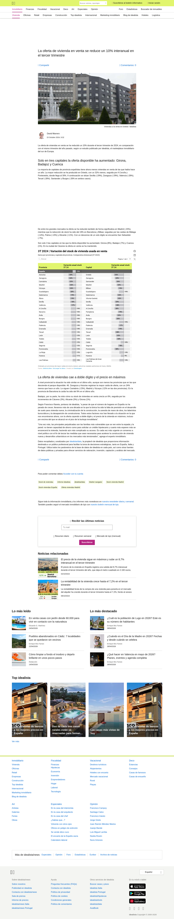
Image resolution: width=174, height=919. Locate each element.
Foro (121, 9)
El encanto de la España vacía (64, 836)
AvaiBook (94, 908)
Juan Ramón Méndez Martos (103, 824)
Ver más (15, 741)
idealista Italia (96, 888)
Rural (92, 781)
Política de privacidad (60, 892)
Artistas (15, 808)
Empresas (47, 15)
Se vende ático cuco (60, 832)
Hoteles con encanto (99, 773)
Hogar (53, 783)
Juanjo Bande (96, 828)
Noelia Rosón (96, 836)
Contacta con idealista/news (24, 892)
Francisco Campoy (98, 808)
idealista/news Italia (20, 904)
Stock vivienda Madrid (115, 482)
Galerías (15, 812)
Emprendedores (58, 779)
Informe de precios (20, 900)
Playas (93, 785)
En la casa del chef (59, 816)
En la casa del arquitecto (62, 812)
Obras (14, 820)
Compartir (44, 65)
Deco (65, 9)
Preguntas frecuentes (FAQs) (64, 884)
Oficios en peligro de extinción (64, 828)
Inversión (55, 775)
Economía (55, 771)
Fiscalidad (42, 9)
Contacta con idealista (61, 888)
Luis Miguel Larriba (98, 832)
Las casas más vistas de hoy (105, 731)
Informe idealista (63, 482)
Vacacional (55, 9)
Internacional (91, 15)
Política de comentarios (61, 904)
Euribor (93, 855)
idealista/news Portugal (22, 908)
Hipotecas (55, 767)
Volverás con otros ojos (61, 824)
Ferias (14, 816)
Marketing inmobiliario (110, 15)
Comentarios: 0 (128, 65)
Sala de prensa (18, 896)
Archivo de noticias (108, 855)
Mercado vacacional (99, 777)
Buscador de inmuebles (151, 9)
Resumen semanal (83, 536)
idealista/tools (96, 900)
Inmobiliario (17, 9)
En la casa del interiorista (62, 808)
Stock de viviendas (46, 482)
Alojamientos (96, 769)
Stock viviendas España (48, 487)
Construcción (61, 15)
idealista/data (75, 441)
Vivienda (16, 15)
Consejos (133, 769)
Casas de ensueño (137, 777)
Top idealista (76, 15)
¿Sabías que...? (58, 820)
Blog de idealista (130, 15)
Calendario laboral (59, 840)
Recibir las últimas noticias (88, 521)
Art (73, 9)
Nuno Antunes (96, 840)
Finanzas (30, 9)
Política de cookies (59, 896)
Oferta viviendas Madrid (70, 487)
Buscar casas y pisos (99, 884)
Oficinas (27, 15)
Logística (156, 15)
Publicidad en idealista (22, 888)
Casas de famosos (137, 773)
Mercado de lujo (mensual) (109, 536)
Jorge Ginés (95, 820)
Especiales (82, 9)
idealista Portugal (97, 892)
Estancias (133, 765)
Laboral (54, 787)
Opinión (94, 9)
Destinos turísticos (98, 765)
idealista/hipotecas (98, 896)
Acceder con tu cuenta (73, 474)
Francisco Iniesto (97, 816)
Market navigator (95, 482)
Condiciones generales (61, 900)
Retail (36, 15)
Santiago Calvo (97, 812)
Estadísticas (132, 9)
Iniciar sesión (154, 3)
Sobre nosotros (19, 884)
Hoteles (145, 15)
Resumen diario (62, 536)
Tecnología (56, 791)
